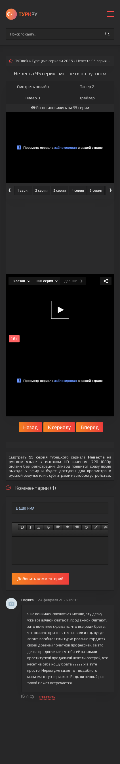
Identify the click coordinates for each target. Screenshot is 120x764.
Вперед (90, 427)
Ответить (47, 697)
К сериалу (59, 427)
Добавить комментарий (40, 578)
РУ (27, 14)
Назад (30, 427)
